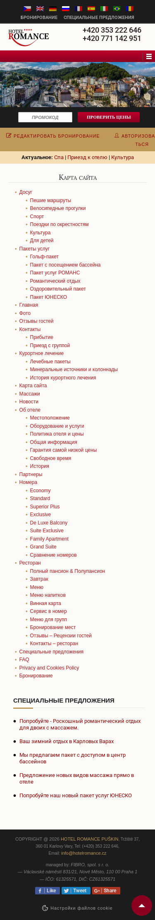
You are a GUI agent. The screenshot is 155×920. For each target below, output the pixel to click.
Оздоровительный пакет (58, 289)
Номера (28, 482)
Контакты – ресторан (54, 643)
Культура (122, 157)
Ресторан (30, 563)
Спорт (37, 216)
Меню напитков (48, 595)
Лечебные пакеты (50, 362)
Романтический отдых (55, 281)
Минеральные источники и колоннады (74, 369)
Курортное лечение (41, 353)
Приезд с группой (50, 345)
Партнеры (31, 474)
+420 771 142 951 (112, 38)
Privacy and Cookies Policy (49, 668)
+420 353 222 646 (112, 30)
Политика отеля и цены (57, 434)
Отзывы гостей (36, 321)
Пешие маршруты (51, 200)
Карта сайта (33, 385)
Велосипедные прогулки (58, 208)
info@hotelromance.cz (84, 853)
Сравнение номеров (53, 555)
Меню (36, 587)
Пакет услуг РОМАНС (55, 273)
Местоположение (50, 418)
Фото (25, 313)
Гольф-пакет (44, 257)
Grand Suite (43, 547)
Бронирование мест (53, 627)
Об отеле (30, 410)
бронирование (39, 17)
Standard (40, 498)
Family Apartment (49, 539)
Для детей (42, 240)
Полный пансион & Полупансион (67, 571)
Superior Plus (45, 507)
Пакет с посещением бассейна (65, 265)
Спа (59, 157)
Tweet (78, 891)
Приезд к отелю (87, 157)
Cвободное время (51, 458)
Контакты (30, 329)
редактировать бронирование (53, 135)
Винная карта (45, 603)
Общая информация (53, 442)
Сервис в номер (48, 611)
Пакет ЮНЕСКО (48, 297)
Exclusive (40, 514)
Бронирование (36, 676)
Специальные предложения (99, 17)
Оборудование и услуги (57, 426)
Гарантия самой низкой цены (63, 450)
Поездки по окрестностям (59, 224)
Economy (40, 490)
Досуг (25, 192)
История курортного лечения (63, 378)
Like (50, 891)
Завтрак (39, 579)
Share (108, 891)
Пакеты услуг (34, 249)
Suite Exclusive (47, 531)
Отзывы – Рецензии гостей (61, 636)
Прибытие (41, 337)
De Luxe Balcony (49, 523)
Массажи (29, 394)
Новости (28, 402)
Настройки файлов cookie (81, 908)
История (40, 466)
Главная (28, 305)
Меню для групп (48, 619)
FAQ (24, 660)
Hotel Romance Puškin (90, 839)
